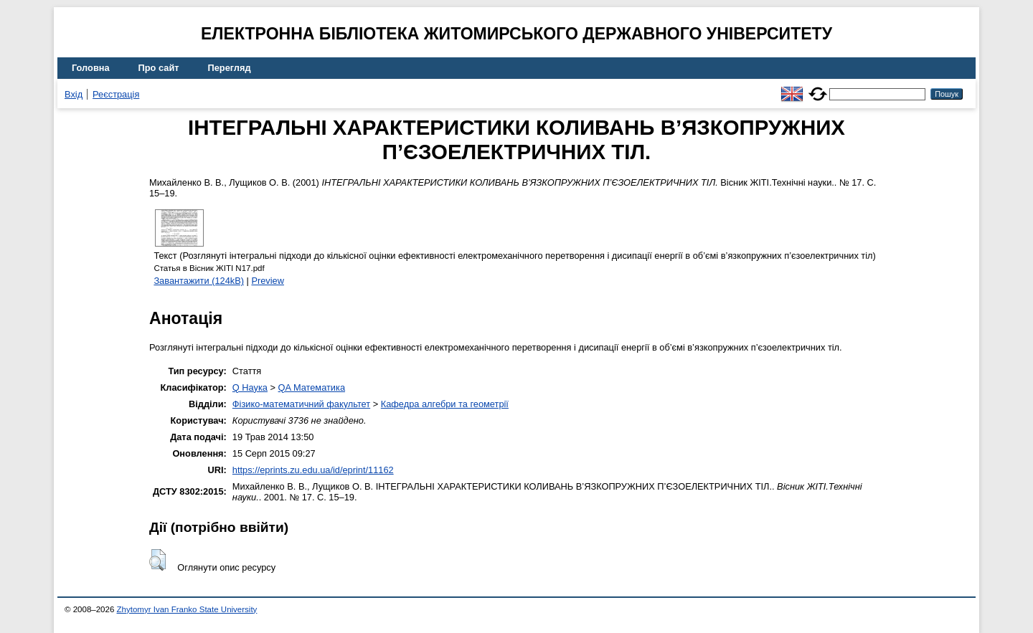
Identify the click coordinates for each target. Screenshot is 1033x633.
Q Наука (250, 387)
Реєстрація (116, 94)
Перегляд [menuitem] (229, 67)
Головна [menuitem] (91, 67)
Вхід (73, 94)
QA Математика (311, 387)
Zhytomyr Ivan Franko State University (187, 609)
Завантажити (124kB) (199, 280)
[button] (157, 560)
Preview (267, 280)
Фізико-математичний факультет (301, 404)
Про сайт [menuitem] (158, 67)
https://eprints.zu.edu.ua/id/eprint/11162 (313, 470)
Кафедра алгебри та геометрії (445, 404)
